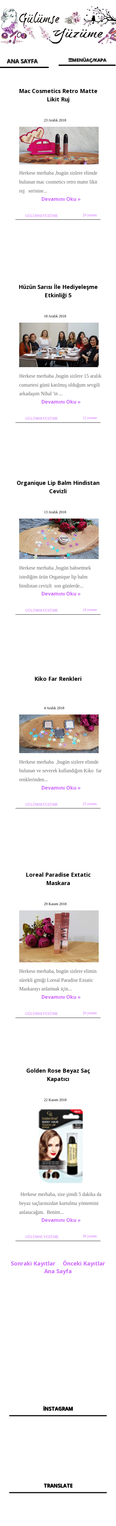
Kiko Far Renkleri (58, 678)
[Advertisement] (58, 1338)
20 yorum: (90, 1013)
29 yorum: (90, 215)
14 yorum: (90, 610)
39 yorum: (90, 1236)
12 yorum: (90, 418)
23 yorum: (90, 804)
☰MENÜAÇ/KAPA (87, 60)
